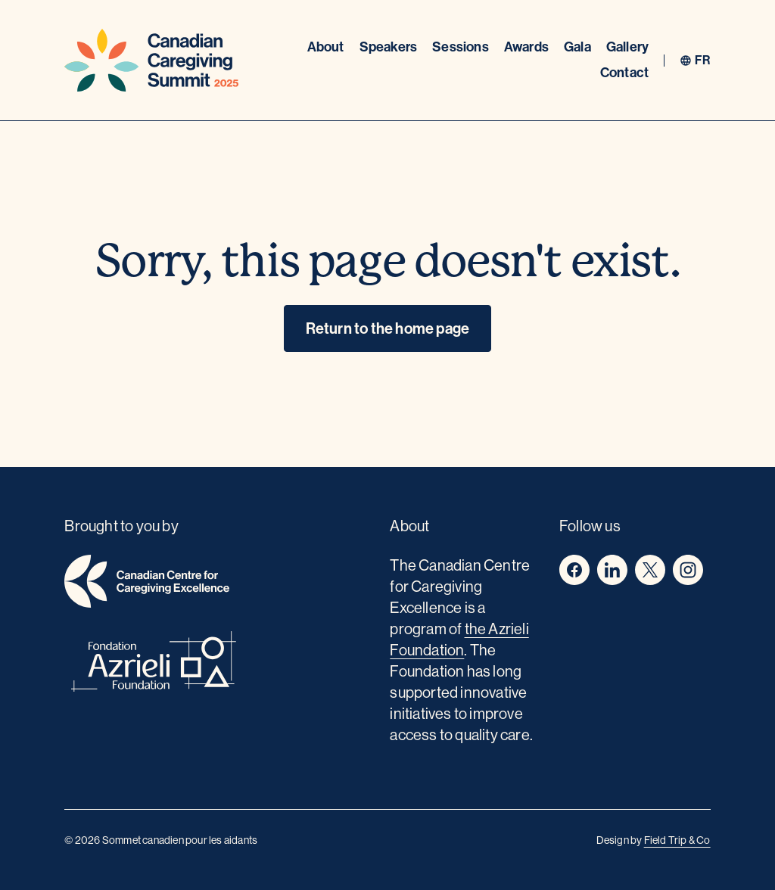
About (325, 47)
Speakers (388, 47)
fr (702, 60)
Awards (526, 47)
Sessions (460, 47)
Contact (624, 72)
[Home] (151, 60)
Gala (577, 47)
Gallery (627, 47)
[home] (218, 584)
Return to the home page (388, 328)
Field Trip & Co (677, 840)
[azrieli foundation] (218, 664)
